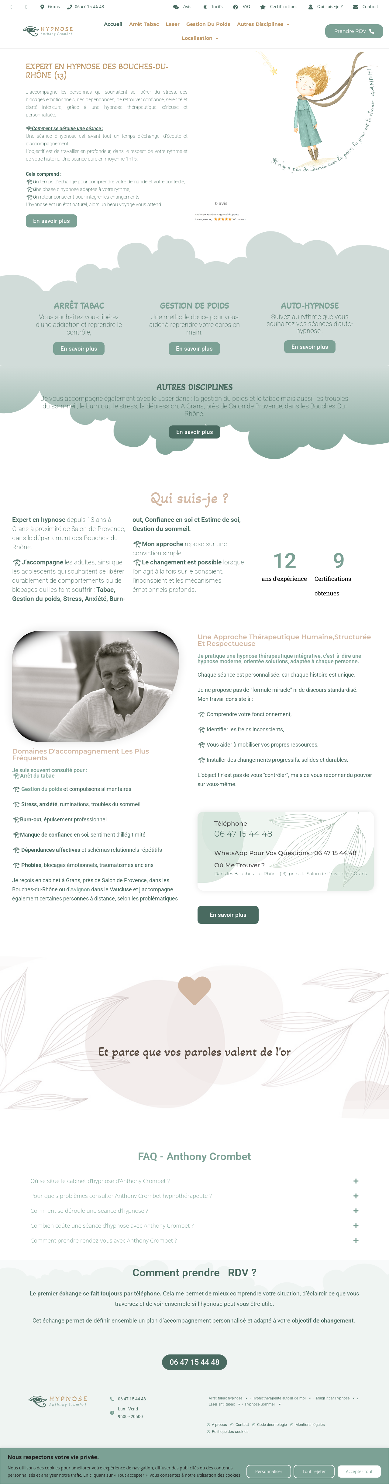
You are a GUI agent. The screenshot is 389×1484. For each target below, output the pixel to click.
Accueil (113, 24)
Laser (173, 24)
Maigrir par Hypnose (335, 1398)
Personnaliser (268, 1471)
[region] (194, 1466)
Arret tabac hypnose (228, 1398)
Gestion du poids (208, 24)
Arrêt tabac (144, 24)
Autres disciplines (263, 24)
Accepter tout (359, 1471)
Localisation (200, 38)
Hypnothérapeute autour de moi (282, 1398)
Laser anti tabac (224, 1404)
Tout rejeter (314, 1471)
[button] (39, 1061)
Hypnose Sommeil (263, 1404)
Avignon (80, 889)
